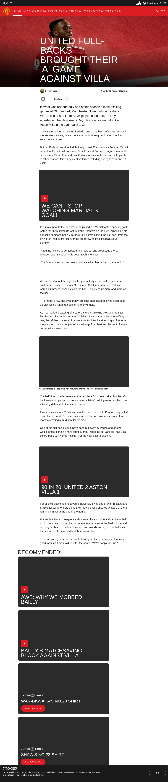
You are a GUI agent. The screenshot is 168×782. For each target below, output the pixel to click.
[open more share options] (67, 99)
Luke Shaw (90, 681)
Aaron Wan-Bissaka (69, 681)
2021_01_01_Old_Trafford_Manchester (84, 672)
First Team (48, 681)
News (45, 672)
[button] (7, 3)
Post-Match (115, 672)
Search (118, 681)
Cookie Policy (38, 775)
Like (57, 672)
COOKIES (10, 768)
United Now (48, 689)
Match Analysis (68, 689)
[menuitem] (17, 11)
